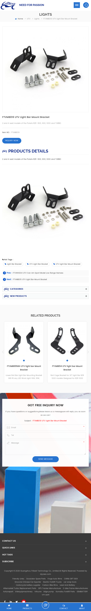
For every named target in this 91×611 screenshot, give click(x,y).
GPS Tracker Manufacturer (49, 588)
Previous (3, 352)
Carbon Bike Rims (50, 585)
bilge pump (49, 591)
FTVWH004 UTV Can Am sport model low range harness (38, 273)
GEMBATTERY (82, 591)
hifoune (38, 591)
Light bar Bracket (13, 264)
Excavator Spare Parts (36, 578)
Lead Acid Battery (67, 585)
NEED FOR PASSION (31, 5)
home (19, 18)
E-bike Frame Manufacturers (75, 588)
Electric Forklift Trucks (52, 582)
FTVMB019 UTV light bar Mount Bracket (50, 420)
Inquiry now (11, 140)
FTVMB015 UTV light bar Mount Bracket (30, 279)
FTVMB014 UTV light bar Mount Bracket (67, 368)
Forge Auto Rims (55, 578)
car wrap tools (70, 582)
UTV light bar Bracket (37, 264)
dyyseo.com (45, 574)
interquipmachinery (24, 591)
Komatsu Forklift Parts (65, 591)
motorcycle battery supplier (28, 585)
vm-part (45, 594)
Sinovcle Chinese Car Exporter (28, 582)
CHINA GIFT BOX (71, 578)
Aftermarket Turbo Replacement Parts (19, 588)
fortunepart (8, 591)
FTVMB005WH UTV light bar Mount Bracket (24, 368)
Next (88, 352)
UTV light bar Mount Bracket (66, 264)
